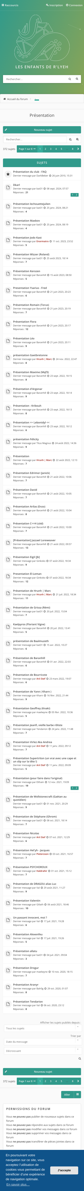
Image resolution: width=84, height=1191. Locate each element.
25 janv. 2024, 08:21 (57, 207)
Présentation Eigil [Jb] (26, 557)
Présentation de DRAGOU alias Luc (34, 884)
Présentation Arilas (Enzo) (29, 506)
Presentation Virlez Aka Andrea (32, 742)
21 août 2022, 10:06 (61, 477)
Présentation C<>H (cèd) (28, 523)
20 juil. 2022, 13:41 (60, 628)
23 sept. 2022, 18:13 (61, 409)
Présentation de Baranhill (29, 658)
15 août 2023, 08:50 (61, 275)
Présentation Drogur (26, 968)
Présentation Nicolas (26, 833)
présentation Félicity (26, 439)
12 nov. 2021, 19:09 (58, 782)
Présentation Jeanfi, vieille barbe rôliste (37, 725)
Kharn (39, 695)
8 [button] (72, 149)
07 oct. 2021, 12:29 (59, 837)
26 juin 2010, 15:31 (62, 175)
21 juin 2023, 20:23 (60, 291)
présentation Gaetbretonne (30, 355)
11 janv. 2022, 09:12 (60, 746)
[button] (78, 149)
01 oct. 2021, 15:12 (61, 871)
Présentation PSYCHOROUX (30, 867)
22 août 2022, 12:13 (66, 460)
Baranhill (41, 275)
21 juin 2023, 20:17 (60, 325)
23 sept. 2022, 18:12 (61, 426)
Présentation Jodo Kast (27, 237)
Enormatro (42, 241)
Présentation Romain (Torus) (31, 305)
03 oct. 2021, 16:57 (63, 854)
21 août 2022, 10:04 (61, 510)
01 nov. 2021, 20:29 (57, 803)
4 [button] (56, 149)
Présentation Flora (24, 321)
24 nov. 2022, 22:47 (66, 359)
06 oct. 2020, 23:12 (54, 1005)
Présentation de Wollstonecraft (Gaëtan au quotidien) (40, 798)
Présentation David (25, 489)
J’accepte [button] (64, 1170)
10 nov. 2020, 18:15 (62, 971)
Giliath (39, 904)
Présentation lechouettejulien (31, 204)
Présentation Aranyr (26, 984)
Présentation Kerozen (26, 271)
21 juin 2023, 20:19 (60, 308)
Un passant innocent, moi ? (30, 917)
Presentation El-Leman (27, 574)
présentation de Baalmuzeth (31, 641)
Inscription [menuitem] (56, 5)
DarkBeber (42, 175)
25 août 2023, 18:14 (57, 258)
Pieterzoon (42, 854)
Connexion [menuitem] (76, 5)
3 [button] (50, 149)
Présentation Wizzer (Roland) (31, 254)
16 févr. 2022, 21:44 (57, 695)
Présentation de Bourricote (30, 675)
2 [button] (45, 149)
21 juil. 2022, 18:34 (66, 594)
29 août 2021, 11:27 (54, 887)
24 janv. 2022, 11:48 (62, 729)
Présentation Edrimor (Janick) (31, 473)
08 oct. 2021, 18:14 (57, 820)
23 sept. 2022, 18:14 (61, 392)
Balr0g (39, 988)
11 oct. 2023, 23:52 (63, 241)
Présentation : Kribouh (27, 405)
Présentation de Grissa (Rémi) (31, 607)
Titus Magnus (43, 443)
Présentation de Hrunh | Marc (32, 591)
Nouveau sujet (43, 130)
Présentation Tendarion (28, 1001)
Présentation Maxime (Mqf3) (31, 372)
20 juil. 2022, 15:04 (57, 611)
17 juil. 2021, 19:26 (54, 938)
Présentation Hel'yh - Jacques (31, 850)
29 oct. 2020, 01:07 (57, 988)
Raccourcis (11, 5)
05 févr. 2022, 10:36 (62, 712)
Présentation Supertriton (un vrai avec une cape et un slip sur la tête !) (44, 760)
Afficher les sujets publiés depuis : (42, 1026)
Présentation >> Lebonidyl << (31, 422)
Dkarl (16, 185)
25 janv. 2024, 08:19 (57, 224)
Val (38, 887)
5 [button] (61, 149)
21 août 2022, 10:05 (61, 493)
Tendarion (42, 729)
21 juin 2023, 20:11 (60, 342)
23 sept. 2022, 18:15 (61, 376)
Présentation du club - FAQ (30, 171)
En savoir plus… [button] (18, 1184)
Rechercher (69, 79)
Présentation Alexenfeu (28, 934)
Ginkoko (40, 561)
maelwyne (41, 712)
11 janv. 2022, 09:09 (60, 765)
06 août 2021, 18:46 (58, 904)
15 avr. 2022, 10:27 (57, 645)
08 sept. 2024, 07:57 (58, 188)
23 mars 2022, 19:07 (60, 678)
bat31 (39, 188)
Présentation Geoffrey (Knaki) (31, 708)
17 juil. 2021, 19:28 (54, 921)
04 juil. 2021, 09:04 (57, 955)
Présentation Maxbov (26, 220)
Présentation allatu (25, 951)
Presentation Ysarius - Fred (30, 288)
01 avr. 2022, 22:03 (60, 661)
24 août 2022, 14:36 (65, 443)
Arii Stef (40, 678)
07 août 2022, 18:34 (60, 561)
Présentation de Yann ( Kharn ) (32, 691)
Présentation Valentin (26, 900)
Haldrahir (41, 871)
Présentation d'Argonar (27, 389)
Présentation (42, 115)
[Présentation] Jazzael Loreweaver (34, 540)
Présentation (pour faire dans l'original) (37, 778)
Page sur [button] (25, 149)
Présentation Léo (24, 338)
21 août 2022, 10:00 (61, 527)
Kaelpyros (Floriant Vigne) (29, 624)
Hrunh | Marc (44, 359)
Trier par (42, 1039)
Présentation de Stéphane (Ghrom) (35, 816)
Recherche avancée (77, 79)
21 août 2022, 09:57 (61, 544)
